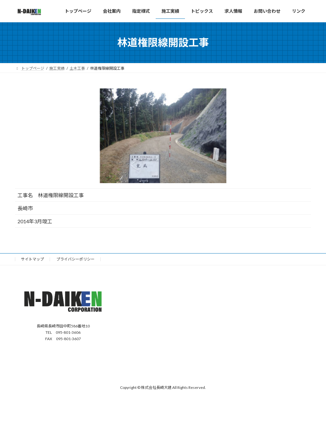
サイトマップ (32, 259)
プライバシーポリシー (75, 259)
